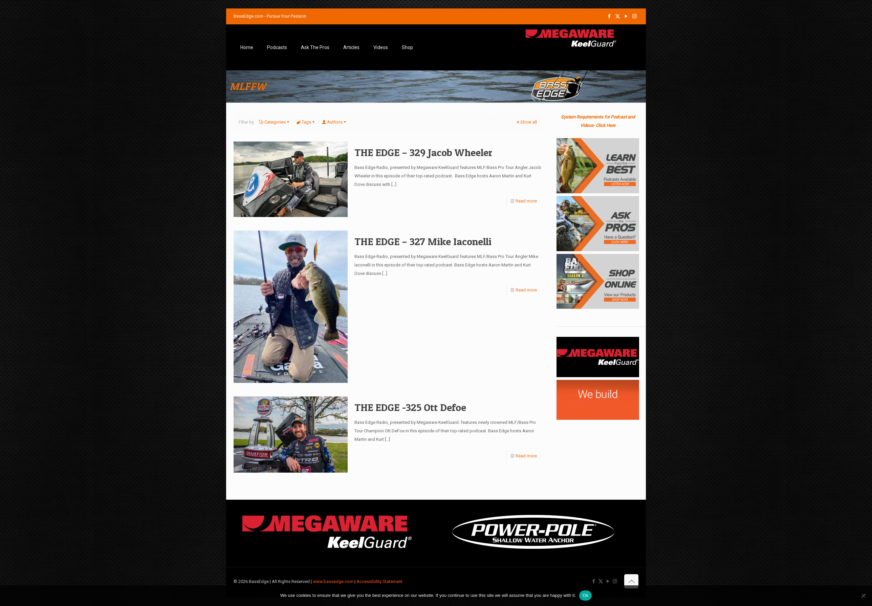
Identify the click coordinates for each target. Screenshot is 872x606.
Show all (526, 122)
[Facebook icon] (609, 16)
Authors (334, 122)
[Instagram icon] (634, 16)
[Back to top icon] (631, 581)
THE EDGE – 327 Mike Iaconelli (423, 241)
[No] (863, 595)
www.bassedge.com (333, 581)
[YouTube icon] (626, 16)
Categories (274, 122)
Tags (305, 122)
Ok (585, 595)
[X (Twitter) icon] (617, 16)
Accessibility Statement (379, 581)
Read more (526, 200)
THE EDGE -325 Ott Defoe (410, 407)
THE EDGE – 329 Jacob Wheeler (423, 152)
